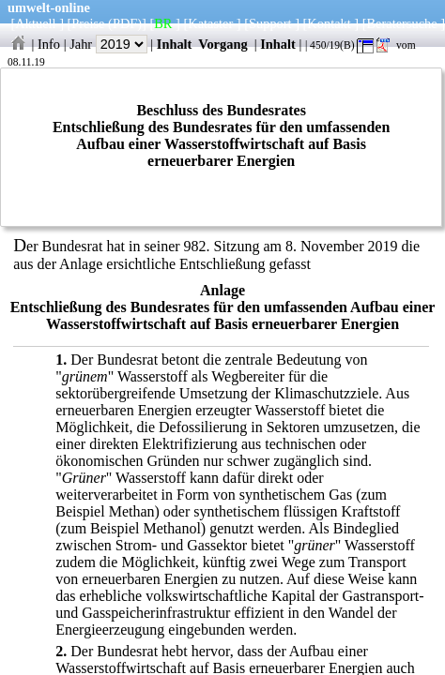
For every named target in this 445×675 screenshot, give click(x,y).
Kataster (210, 23)
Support (270, 23)
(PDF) (125, 23)
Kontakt (328, 23)
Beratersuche (402, 23)
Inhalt (174, 44)
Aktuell (35, 23)
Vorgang (223, 44)
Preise (87, 23)
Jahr (108, 44)
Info (49, 44)
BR (163, 23)
